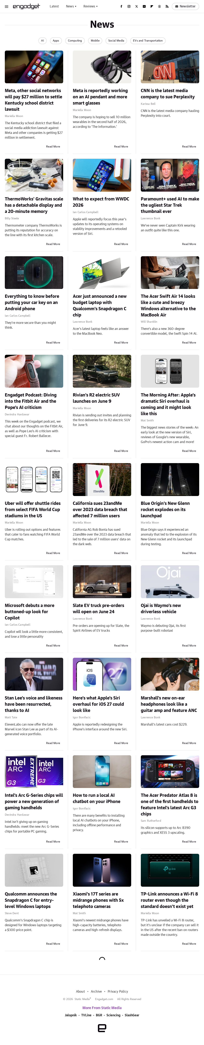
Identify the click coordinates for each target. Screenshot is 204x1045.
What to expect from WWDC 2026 (101, 202)
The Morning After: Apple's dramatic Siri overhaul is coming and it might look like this (168, 404)
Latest (54, 6)
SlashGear (132, 1015)
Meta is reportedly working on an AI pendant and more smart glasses (100, 96)
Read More (53, 146)
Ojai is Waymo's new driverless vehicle (161, 608)
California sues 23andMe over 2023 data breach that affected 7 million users (100, 509)
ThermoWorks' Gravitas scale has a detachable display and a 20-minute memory (34, 205)
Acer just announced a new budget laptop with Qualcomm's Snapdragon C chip (100, 305)
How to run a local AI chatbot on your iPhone (96, 798)
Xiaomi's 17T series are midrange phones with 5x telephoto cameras (98, 900)
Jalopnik (71, 1015)
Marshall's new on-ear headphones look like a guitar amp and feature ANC (169, 704)
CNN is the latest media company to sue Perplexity (168, 93)
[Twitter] (137, 6)
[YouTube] (144, 6)
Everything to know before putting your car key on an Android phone (32, 302)
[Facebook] (121, 6)
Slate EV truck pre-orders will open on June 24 (98, 608)
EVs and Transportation (148, 40)
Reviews (89, 6)
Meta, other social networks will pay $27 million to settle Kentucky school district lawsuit (33, 99)
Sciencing (113, 1015)
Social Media (116, 40)
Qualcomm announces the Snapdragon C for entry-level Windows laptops (31, 900)
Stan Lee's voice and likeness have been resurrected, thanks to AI (33, 704)
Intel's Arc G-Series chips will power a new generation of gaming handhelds (34, 801)
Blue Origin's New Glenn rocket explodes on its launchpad (165, 509)
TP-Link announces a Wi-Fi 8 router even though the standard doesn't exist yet (169, 900)
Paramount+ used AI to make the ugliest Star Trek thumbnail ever (170, 205)
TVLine (86, 1015)
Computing (75, 40)
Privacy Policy (118, 991)
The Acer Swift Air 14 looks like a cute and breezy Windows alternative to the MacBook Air (168, 305)
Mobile (95, 40)
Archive (96, 991)
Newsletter (185, 6)
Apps (56, 40)
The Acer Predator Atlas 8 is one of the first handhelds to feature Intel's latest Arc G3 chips (169, 804)
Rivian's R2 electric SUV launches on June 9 (96, 398)
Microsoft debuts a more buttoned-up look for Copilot (29, 611)
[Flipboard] (152, 6)
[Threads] (159, 6)
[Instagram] (129, 6)
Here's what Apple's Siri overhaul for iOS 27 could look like (98, 704)
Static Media (82, 999)
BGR (99, 1015)
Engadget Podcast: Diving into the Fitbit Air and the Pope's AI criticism (31, 401)
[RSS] (167, 6)
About (80, 991)
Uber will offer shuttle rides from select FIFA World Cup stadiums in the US (33, 509)
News (70, 6)
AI (42, 40)
